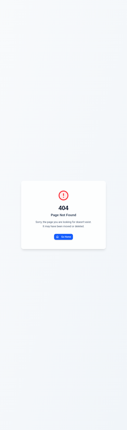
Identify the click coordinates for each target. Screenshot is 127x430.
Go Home (63, 237)
